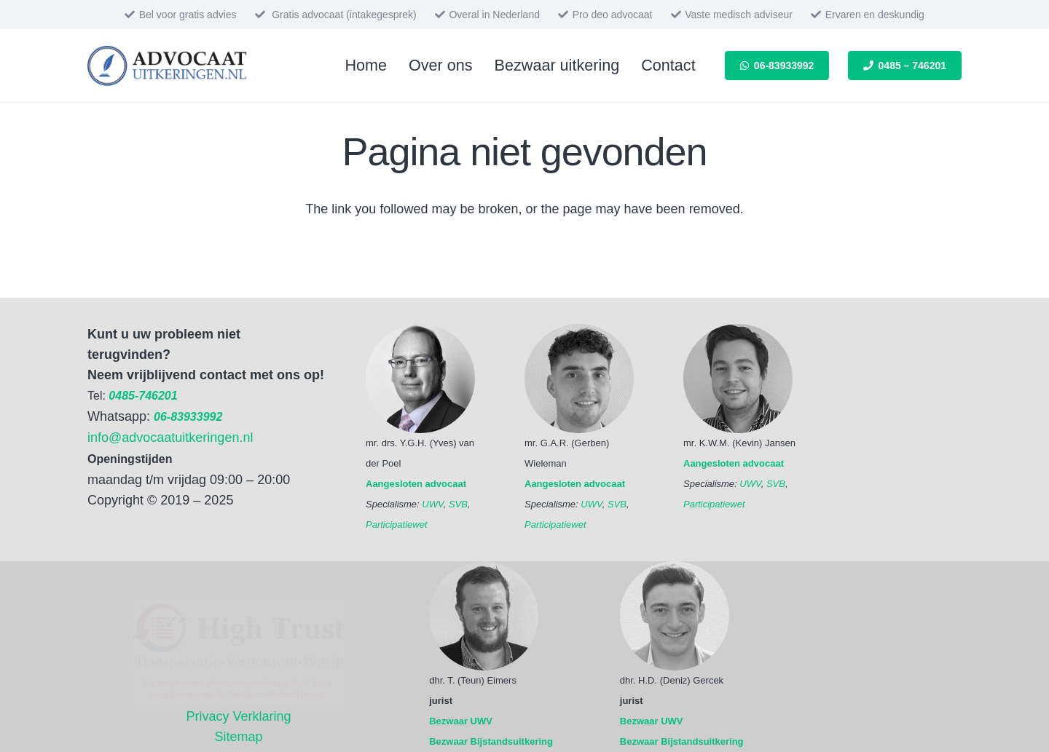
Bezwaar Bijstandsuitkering (491, 741)
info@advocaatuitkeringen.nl (170, 437)
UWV (432, 504)
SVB (458, 504)
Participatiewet (397, 524)
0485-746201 (143, 395)
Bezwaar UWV (460, 721)
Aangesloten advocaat (416, 483)
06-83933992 (188, 417)
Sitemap (239, 736)
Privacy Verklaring (238, 716)
